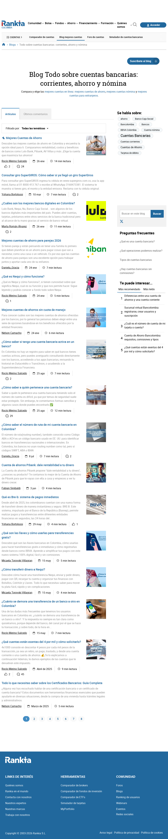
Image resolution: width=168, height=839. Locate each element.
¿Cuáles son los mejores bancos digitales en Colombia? (38, 203)
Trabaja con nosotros (17, 816)
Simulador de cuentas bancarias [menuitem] (126, 36)
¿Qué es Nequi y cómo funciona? (23, 277)
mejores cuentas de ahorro (90, 91)
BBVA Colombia (128, 129)
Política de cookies (152, 834)
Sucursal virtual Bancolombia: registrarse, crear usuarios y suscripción (141, 311)
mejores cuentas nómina (120, 91)
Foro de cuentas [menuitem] (95, 36)
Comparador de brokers (74, 786)
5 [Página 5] (58, 719)
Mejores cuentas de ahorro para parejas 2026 (31, 241)
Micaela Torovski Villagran (17, 561)
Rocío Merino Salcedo (14, 161)
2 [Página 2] (34, 719)
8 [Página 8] (81, 719)
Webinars (121, 804)
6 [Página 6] (65, 719)
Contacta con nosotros (18, 798)
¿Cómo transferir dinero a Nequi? (23, 569)
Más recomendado (129, 288)
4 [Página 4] (50, 719)
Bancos (145, 124)
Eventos (120, 810)
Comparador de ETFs (73, 798)
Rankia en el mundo (16, 792)
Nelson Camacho (11, 333)
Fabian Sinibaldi (11, 488)
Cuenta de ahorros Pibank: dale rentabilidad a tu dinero (38, 465)
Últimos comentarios (37, 114)
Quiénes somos (14, 786)
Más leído (149, 288)
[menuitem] (35, 23)
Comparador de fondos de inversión (81, 792)
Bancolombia (127, 124)
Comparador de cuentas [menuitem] (41, 36)
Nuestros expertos (15, 804)
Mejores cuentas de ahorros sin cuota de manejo (33, 310)
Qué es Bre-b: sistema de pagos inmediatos (30, 497)
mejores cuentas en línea (59, 91)
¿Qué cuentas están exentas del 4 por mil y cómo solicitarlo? (41, 642)
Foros (119, 786)
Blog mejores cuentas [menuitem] (70, 36)
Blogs (119, 792)
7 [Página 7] (73, 719)
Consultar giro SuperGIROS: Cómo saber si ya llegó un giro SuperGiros (47, 175)
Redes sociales (124, 815)
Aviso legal (106, 834)
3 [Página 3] (42, 719)
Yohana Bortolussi (12, 194)
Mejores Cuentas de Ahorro (24, 138)
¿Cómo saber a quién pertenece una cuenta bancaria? (37, 387)
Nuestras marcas (15, 810)
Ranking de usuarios (128, 798)
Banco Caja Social (144, 118)
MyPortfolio (67, 810)
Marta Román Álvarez (14, 226)
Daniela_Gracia (10, 268)
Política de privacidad (126, 834)
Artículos (11, 114)
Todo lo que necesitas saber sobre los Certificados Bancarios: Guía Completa (52, 683)
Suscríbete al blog (144, 60)
